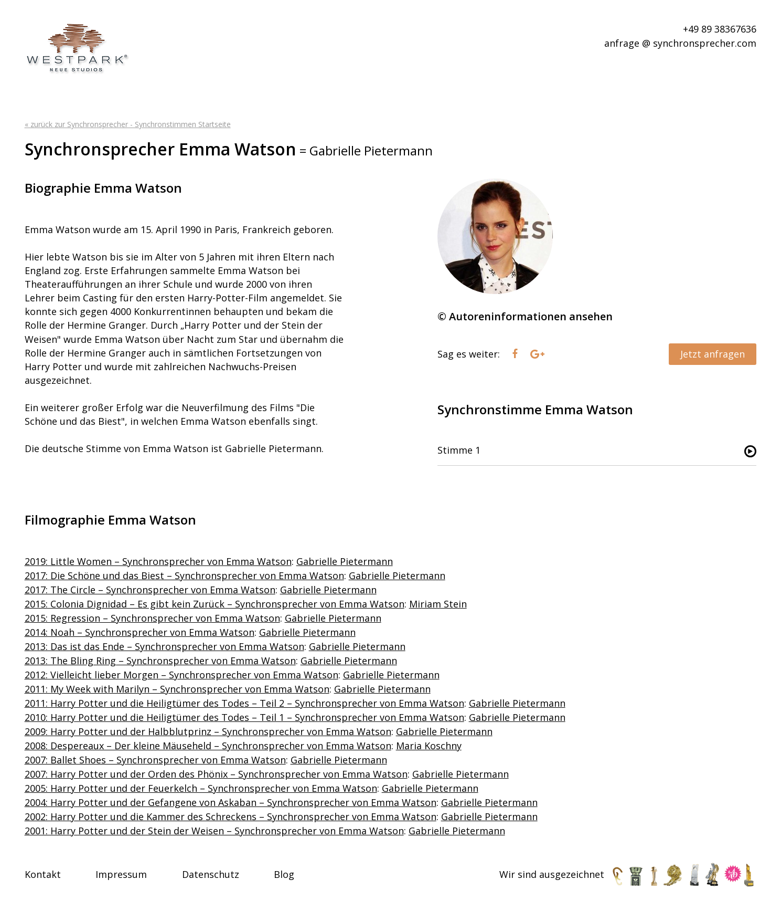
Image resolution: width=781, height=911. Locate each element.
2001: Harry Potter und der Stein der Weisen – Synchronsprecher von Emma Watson (214, 830)
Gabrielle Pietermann (344, 561)
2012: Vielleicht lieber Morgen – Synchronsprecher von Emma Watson (181, 674)
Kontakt (43, 874)
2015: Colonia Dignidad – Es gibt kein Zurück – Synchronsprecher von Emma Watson (214, 604)
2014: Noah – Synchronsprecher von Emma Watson (139, 632)
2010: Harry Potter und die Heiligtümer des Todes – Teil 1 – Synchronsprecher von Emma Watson (244, 717)
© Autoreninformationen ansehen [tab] (525, 316)
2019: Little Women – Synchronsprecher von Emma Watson (158, 561)
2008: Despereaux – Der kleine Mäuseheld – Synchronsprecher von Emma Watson (208, 745)
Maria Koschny (429, 745)
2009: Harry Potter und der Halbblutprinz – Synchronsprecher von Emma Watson (208, 731)
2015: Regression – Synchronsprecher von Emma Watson (152, 618)
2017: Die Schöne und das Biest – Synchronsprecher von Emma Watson (184, 575)
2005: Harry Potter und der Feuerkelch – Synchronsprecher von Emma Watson (201, 788)
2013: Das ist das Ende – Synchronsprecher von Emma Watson (164, 646)
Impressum (121, 874)
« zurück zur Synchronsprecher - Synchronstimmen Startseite (128, 124)
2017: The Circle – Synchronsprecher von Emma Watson (150, 589)
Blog (284, 874)
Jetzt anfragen (712, 354)
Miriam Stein (438, 604)
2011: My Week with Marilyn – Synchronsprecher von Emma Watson (177, 689)
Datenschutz (210, 874)
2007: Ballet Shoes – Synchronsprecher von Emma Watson (155, 759)
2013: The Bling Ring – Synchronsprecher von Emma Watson (160, 660)
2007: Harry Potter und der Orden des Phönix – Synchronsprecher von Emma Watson (216, 774)
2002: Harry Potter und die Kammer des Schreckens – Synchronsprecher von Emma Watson (230, 816)
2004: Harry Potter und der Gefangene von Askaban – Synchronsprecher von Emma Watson (230, 802)
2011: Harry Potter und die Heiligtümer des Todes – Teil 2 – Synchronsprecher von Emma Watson (244, 703)
